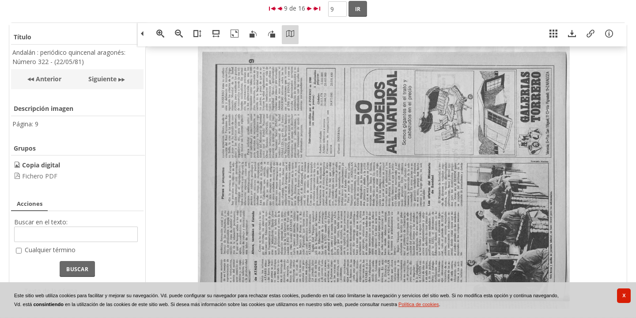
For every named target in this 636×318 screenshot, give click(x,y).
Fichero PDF (39, 176)
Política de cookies (418, 304)
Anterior (47, 79)
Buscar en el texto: (41, 222)
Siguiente (102, 79)
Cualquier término (50, 250)
